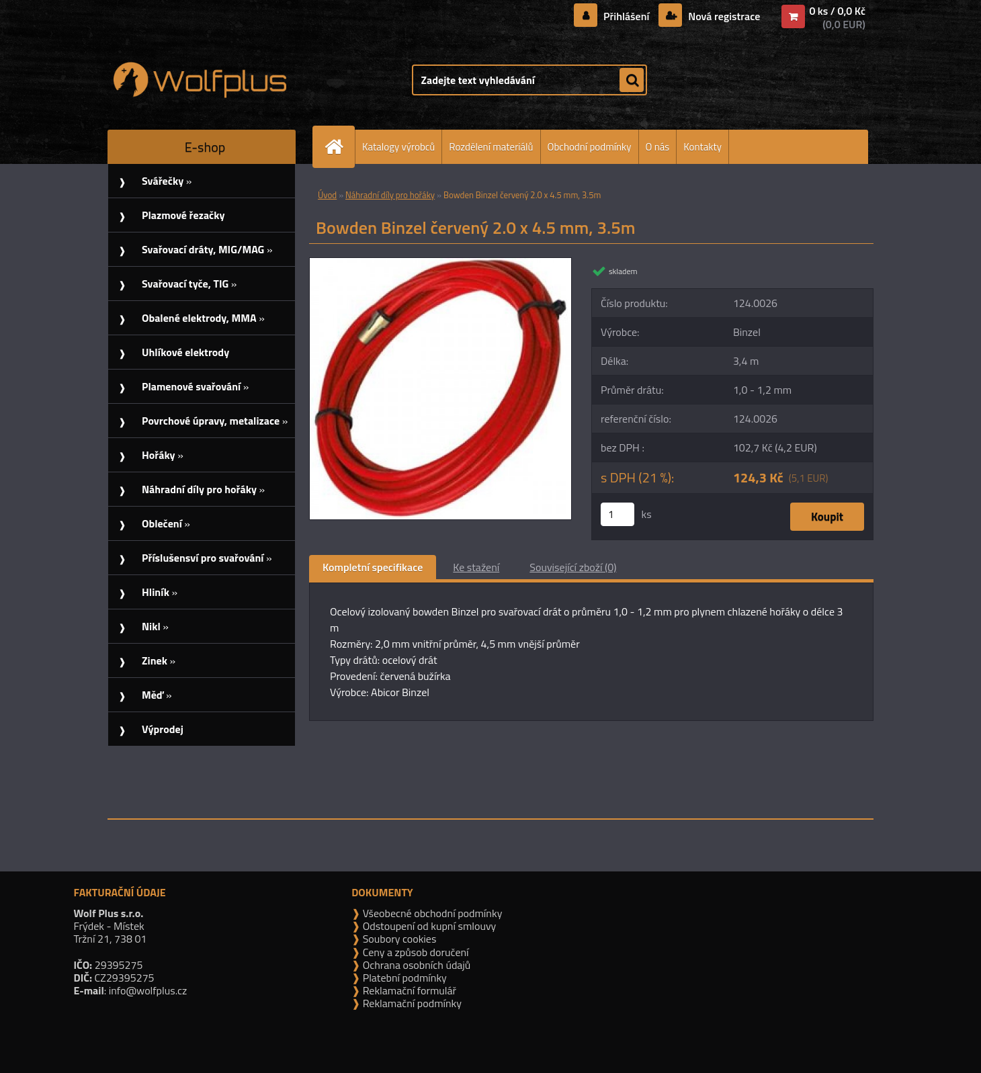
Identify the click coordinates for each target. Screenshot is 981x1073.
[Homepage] (339, 147)
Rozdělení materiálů (491, 147)
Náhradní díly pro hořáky (390, 195)
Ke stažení (476, 567)
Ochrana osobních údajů (415, 965)
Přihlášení (626, 16)
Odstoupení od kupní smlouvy (428, 926)
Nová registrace (723, 16)
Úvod (327, 195)
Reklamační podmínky (411, 1003)
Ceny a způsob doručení (414, 952)
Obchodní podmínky (590, 147)
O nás (658, 147)
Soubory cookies (398, 939)
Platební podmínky (403, 978)
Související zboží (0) (572, 567)
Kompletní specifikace (373, 567)
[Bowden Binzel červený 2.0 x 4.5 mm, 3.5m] (440, 263)
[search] (632, 80)
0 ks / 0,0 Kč (837, 11)
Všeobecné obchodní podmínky (431, 913)
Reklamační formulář (408, 990)
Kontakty (702, 147)
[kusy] (617, 514)
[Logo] (200, 80)
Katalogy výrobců (398, 147)
